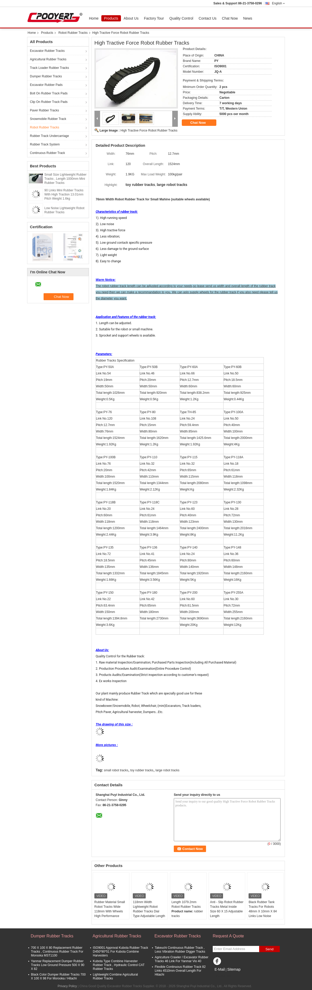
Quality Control (181, 18)
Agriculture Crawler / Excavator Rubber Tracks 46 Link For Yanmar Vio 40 (181, 959)
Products (111, 18)
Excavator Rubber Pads (46, 85)
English (278, 3)
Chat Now (230, 18)
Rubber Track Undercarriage (49, 136)
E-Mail (220, 969)
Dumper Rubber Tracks (46, 76)
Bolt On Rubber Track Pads (49, 93)
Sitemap (233, 969)
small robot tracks (116, 770)
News (247, 18)
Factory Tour (154, 18)
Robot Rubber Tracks (72, 33)
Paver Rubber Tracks (44, 110)
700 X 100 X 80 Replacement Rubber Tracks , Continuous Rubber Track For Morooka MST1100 (57, 951)
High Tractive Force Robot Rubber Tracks (148, 130)
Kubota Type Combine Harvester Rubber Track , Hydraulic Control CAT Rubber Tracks (118, 965)
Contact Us (207, 18)
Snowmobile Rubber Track (48, 119)
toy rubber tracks (141, 770)
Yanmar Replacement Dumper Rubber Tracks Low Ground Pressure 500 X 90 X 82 (57, 965)
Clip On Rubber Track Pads (49, 102)
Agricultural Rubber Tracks (48, 59)
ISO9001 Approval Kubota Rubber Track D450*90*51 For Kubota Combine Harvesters (120, 951)
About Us (131, 18)
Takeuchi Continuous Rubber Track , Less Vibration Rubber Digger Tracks (180, 949)
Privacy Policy (67, 986)
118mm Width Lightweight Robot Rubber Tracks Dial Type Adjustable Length (149, 909)
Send (269, 949)
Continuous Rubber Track (47, 153)
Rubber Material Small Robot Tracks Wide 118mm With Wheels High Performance (109, 909)
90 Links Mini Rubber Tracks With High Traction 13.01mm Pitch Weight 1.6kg (63, 194)
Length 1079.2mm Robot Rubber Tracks (186, 904)
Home (93, 18)
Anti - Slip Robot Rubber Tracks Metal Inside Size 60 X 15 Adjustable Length (226, 909)
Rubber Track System (45, 144)
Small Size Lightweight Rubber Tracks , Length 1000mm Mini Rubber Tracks (65, 179)
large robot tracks (167, 770)
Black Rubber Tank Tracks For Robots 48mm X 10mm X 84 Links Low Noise (263, 909)
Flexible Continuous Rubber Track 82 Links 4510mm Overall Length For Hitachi (180, 970)
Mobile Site (222, 976)
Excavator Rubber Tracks (47, 51)
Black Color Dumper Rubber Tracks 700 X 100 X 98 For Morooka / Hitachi (58, 976)
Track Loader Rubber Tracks (49, 68)
